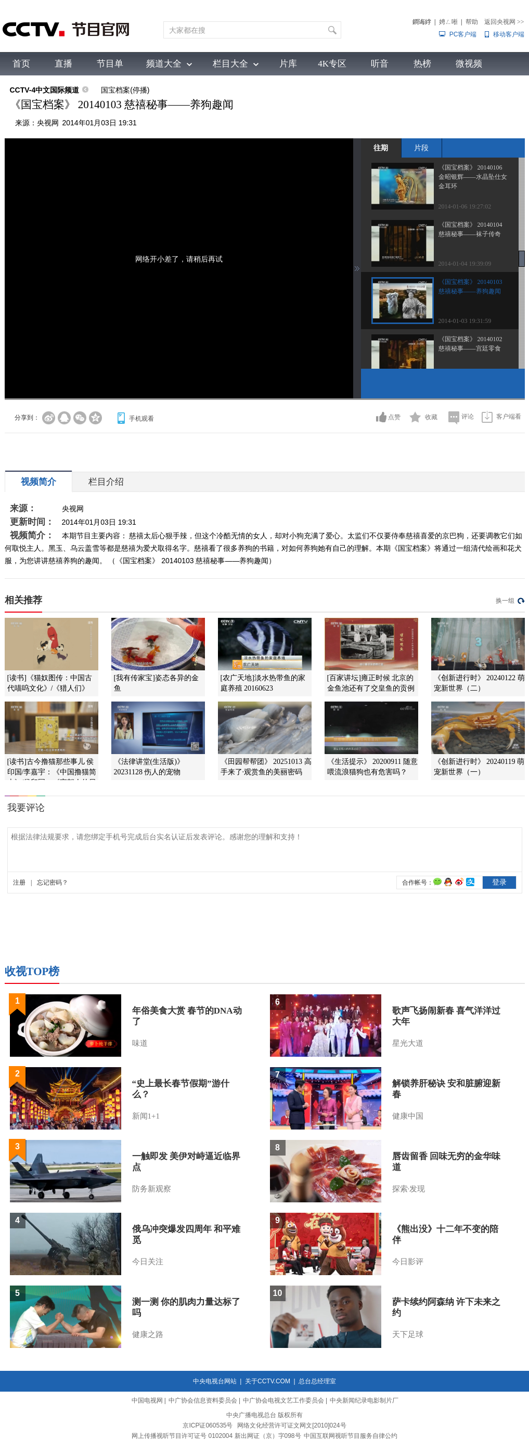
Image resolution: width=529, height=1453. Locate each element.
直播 (63, 64)
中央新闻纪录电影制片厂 (364, 1400)
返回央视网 (504, 21)
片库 (288, 64)
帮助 (472, 21)
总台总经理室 (317, 1381)
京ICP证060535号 (208, 1425)
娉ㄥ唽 (448, 21)
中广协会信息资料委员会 (203, 1400)
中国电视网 (147, 1400)
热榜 (422, 64)
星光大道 (407, 1043)
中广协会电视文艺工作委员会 (283, 1400)
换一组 (505, 600)
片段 (421, 148)
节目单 (110, 64)
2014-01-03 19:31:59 (465, 321)
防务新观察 (151, 1189)
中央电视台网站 (215, 1381)
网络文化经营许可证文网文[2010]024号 (291, 1425)
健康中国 (407, 1116)
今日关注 (147, 1261)
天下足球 (407, 1334)
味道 (140, 1043)
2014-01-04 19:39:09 (465, 263)
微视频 (469, 64)
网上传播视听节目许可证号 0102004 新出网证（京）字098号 (216, 1435)
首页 (21, 64)
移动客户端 (508, 34)
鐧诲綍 (421, 21)
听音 (380, 64)
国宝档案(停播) (125, 90)
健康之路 (147, 1334)
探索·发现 (408, 1189)
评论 (467, 416)
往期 (380, 148)
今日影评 (407, 1261)
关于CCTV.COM (267, 1381)
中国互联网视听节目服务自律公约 (350, 1435)
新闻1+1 (146, 1116)
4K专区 (332, 64)
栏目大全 (230, 64)
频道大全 (164, 64)
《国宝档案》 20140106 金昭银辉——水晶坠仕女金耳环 (472, 177)
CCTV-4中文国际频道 (45, 90)
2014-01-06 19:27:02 (465, 206)
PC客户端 (463, 34)
